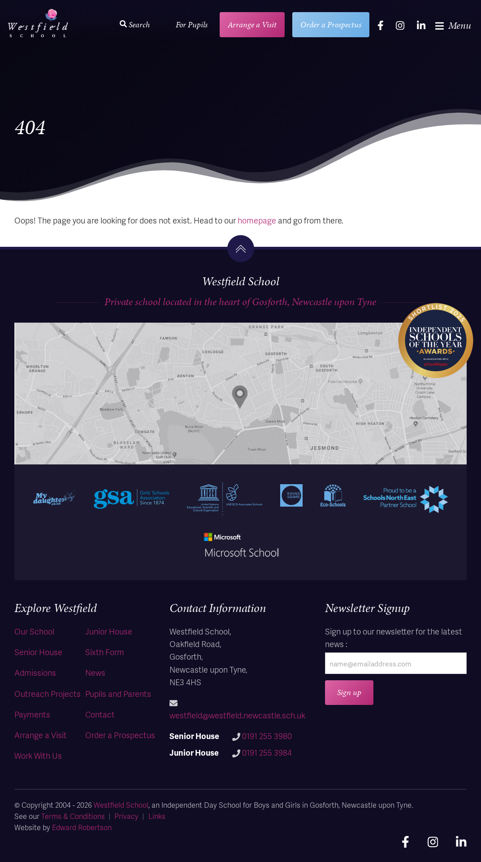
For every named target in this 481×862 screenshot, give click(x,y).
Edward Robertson (82, 827)
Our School (34, 631)
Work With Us (38, 755)
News (95, 672)
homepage (257, 220)
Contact (100, 714)
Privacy (126, 816)
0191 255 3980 (267, 735)
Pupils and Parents (118, 693)
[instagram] (400, 25)
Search (135, 24)
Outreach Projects (47, 693)
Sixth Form (104, 651)
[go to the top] (240, 248)
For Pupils (192, 24)
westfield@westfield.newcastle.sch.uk (237, 715)
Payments (32, 714)
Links (156, 816)
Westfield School (121, 805)
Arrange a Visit (252, 24)
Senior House (38, 651)
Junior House (108, 631)
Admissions (35, 672)
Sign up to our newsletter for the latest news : (393, 637)
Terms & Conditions (73, 816)
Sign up (349, 692)
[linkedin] (421, 25)
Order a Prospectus (330, 24)
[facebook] (380, 25)
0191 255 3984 (267, 752)
